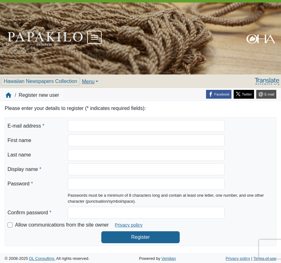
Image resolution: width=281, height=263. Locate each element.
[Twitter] (244, 94)
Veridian (169, 258)
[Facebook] (218, 94)
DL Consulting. (42, 258)
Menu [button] (88, 81)
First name (19, 140)
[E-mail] (266, 94)
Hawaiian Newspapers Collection (40, 81)
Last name (19, 154)
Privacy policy (128, 224)
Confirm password (29, 212)
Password (20, 183)
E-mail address (26, 125)
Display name (24, 169)
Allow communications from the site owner (62, 224)
